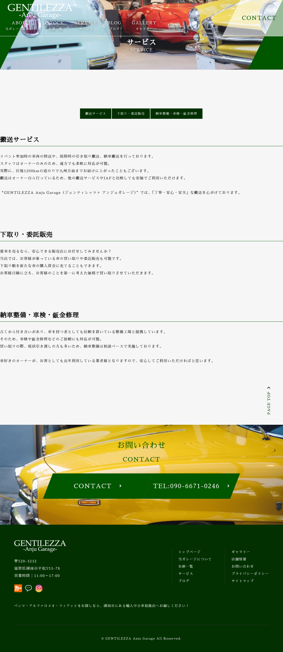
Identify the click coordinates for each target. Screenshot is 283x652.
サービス (185, 573)
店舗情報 (238, 559)
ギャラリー (240, 552)
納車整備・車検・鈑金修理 (176, 113)
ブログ (184, 581)
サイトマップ (242, 581)
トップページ (189, 552)
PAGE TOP (269, 400)
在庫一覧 (185, 566)
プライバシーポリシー (250, 573)
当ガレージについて (195, 559)
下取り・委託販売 (131, 113)
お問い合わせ (242, 566)
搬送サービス (95, 113)
